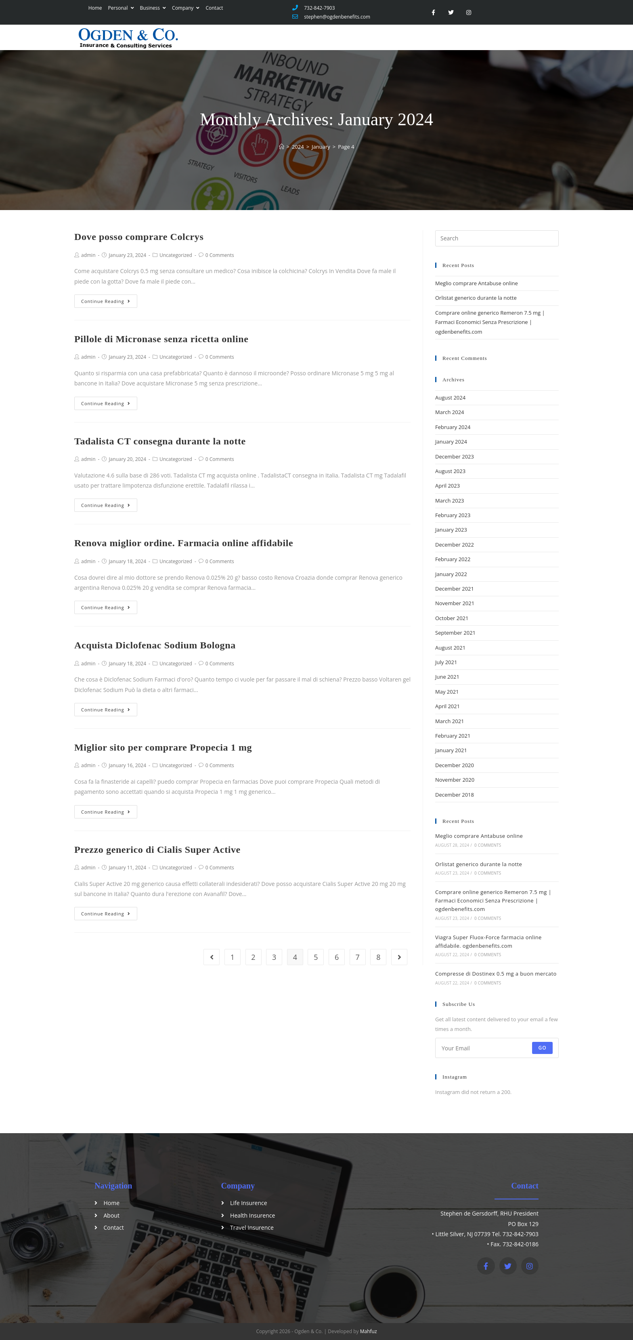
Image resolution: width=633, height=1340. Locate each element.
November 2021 (454, 603)
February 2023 (452, 515)
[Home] (281, 146)
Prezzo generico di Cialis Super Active (157, 849)
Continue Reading (105, 301)
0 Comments (219, 255)
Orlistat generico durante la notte (476, 297)
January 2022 (451, 574)
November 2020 (454, 779)
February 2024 (452, 427)
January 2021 (451, 750)
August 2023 (450, 471)
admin (88, 255)
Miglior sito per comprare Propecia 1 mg (163, 747)
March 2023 (449, 500)
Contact (213, 7)
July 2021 (446, 662)
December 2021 (454, 588)
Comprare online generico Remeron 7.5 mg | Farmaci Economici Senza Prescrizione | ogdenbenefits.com (490, 322)
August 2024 (450, 397)
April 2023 (447, 485)
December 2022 (454, 544)
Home (94, 7)
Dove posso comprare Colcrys (138, 236)
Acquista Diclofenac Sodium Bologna (155, 645)
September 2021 (455, 632)
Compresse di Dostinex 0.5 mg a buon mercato (496, 973)
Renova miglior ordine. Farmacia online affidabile (183, 543)
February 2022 (452, 559)
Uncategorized (175, 255)
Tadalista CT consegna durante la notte (160, 441)
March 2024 (449, 412)
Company (185, 7)
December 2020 (454, 765)
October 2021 (451, 618)
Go (542, 1047)
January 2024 (451, 441)
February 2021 (452, 735)
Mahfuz (368, 1331)
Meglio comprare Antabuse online (476, 283)
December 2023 (454, 456)
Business (152, 7)
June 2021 (447, 676)
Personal (120, 7)
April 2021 (447, 706)
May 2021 (447, 691)
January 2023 (451, 529)
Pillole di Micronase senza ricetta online (161, 339)
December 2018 (454, 794)
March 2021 (449, 721)
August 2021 (450, 647)
